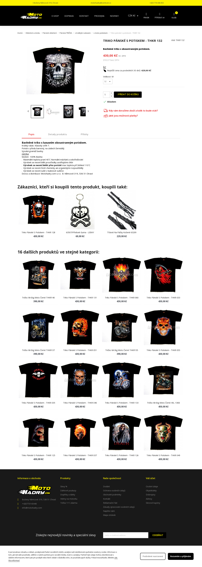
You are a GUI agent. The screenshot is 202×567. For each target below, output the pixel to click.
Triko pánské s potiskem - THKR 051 (80, 350)
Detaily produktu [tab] (57, 134)
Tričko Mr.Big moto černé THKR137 (38, 350)
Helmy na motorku (68, 498)
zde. (116, 557)
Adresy (149, 498)
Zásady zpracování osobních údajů (119, 507)
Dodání (106, 486)
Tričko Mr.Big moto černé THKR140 (38, 297)
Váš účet (150, 478)
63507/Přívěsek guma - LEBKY (80, 232)
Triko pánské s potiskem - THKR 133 (121, 402)
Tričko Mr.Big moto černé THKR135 (121, 350)
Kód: (173, 40)
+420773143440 (29, 503)
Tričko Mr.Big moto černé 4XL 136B (163, 402)
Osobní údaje (152, 486)
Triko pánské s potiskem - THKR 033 (163, 297)
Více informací (14, 560)
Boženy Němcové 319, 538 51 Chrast (39, 499)
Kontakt (106, 498)
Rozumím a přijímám (180, 556)
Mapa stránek (109, 515)
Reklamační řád (110, 503)
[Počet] (106, 95)
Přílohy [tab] (84, 134)
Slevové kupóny (153, 503)
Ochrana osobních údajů (114, 490)
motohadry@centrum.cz (101, 3)
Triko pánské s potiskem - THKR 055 (163, 350)
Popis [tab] (31, 134)
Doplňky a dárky (67, 494)
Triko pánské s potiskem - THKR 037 (80, 455)
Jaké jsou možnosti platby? (121, 115)
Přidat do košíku (128, 94)
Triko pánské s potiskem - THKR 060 (121, 297)
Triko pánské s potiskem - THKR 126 (121, 455)
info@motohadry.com (32, 507)
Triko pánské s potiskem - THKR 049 (163, 455)
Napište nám (109, 511)
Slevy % (63, 486)
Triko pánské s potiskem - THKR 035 (38, 402)
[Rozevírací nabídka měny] (133, 16)
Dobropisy (150, 494)
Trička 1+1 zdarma (68, 503)
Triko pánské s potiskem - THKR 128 (38, 232)
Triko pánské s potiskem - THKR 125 (38, 455)
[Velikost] (108, 81)
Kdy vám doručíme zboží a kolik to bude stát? (131, 110)
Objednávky (151, 490)
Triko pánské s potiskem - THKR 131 (80, 297)
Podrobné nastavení (153, 556)
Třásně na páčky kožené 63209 (121, 232)
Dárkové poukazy (68, 490)
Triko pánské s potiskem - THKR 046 (80, 402)
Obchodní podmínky (112, 494)
